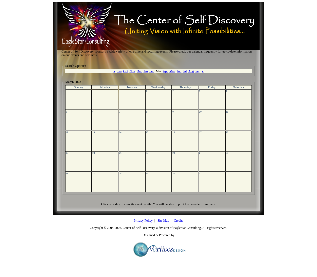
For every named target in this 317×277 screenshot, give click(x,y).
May (172, 71)
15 (147, 132)
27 (93, 173)
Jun (179, 71)
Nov (132, 71)
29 (147, 173)
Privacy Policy (143, 220)
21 (120, 153)
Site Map (163, 220)
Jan (146, 71)
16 (173, 132)
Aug (191, 71)
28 (120, 173)
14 (120, 132)
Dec (139, 71)
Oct (125, 71)
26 (67, 173)
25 (227, 153)
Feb (151, 71)
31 (200, 173)
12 (67, 132)
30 (173, 173)
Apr (165, 71)
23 (173, 153)
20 (93, 153)
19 (67, 153)
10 (200, 112)
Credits (178, 220)
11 (227, 112)
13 (93, 132)
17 (200, 132)
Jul (185, 71)
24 (200, 153)
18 (227, 132)
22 (147, 153)
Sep (119, 71)
